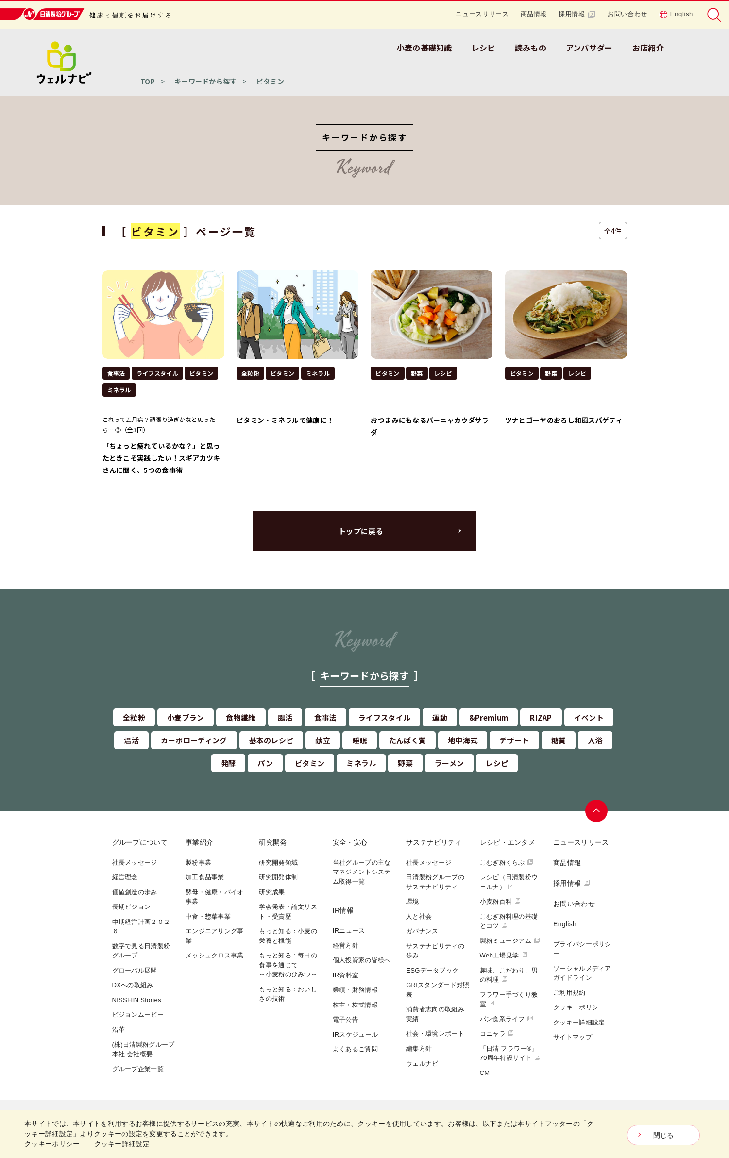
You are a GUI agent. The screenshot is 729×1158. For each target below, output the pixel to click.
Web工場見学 (503, 955)
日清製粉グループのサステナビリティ (435, 881)
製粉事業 (198, 862)
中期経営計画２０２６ (141, 926)
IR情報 (343, 910)
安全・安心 (350, 842)
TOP (147, 81)
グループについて (140, 842)
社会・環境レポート (435, 1033)
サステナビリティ (433, 842)
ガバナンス (422, 931)
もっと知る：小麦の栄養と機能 (288, 935)
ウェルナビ (422, 1063)
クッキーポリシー (579, 1007)
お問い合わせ (627, 13)
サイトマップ (572, 1037)
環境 (412, 901)
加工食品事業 (205, 877)
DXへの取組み (132, 985)
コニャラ (497, 1033)
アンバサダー (589, 47)
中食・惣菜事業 (208, 916)
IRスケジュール (355, 1034)
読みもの (530, 47)
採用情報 (577, 14)
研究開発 (273, 842)
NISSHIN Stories (136, 1000)
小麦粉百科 (500, 901)
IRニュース (349, 930)
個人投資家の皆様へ (362, 960)
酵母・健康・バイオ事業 (215, 897)
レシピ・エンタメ (507, 842)
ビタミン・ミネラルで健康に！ (285, 420)
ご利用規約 (569, 992)
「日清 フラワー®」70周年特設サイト (510, 1053)
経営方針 (345, 945)
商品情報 (534, 13)
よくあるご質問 (355, 1049)
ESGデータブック (432, 970)
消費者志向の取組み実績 (435, 1014)
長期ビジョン (131, 906)
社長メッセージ (134, 862)
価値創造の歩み (134, 892)
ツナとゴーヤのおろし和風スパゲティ (564, 420)
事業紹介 (199, 842)
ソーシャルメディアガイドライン (582, 973)
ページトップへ (596, 811)
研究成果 (272, 892)
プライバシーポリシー (582, 948)
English (676, 14)
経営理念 (125, 877)
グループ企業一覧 (138, 1069)
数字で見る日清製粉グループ (141, 950)
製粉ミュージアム (510, 940)
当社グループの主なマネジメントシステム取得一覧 (362, 872)
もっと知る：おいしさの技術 (288, 994)
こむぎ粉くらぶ (507, 862)
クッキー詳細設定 (579, 1022)
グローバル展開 (134, 970)
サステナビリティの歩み (435, 950)
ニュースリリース (482, 13)
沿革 (118, 1029)
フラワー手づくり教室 (509, 999)
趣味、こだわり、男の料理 (509, 975)
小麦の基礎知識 (424, 47)
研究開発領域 (278, 862)
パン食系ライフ (507, 1019)
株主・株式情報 (355, 1004)
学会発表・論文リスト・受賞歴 (288, 911)
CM (485, 1072)
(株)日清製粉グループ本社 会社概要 (143, 1049)
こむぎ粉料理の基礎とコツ (509, 921)
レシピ (483, 47)
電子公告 (345, 1019)
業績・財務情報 (355, 989)
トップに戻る (361, 531)
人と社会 (419, 916)
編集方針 (419, 1048)
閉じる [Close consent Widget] (663, 1135)
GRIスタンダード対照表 (437, 989)
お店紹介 (648, 47)
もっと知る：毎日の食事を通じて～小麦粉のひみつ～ (288, 965)
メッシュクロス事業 (215, 955)
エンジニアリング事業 (215, 935)
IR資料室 (346, 975)
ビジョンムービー (138, 1014)
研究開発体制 (278, 877)
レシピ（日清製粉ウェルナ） (509, 881)
